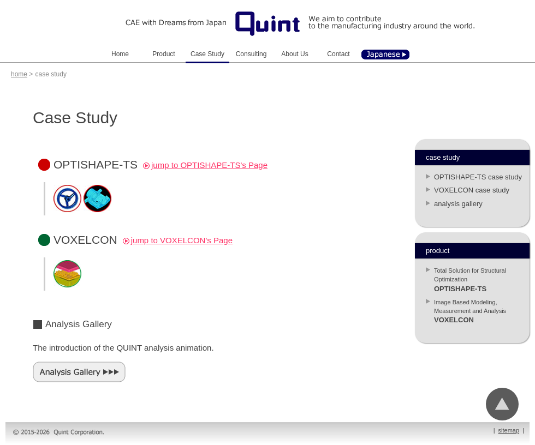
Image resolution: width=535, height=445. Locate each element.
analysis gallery (458, 204)
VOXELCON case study (471, 190)
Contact (338, 54)
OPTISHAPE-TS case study (478, 177)
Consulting (251, 54)
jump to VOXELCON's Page (178, 240)
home (19, 74)
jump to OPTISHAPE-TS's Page (205, 165)
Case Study (207, 54)
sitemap (509, 430)
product (437, 250)
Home (120, 54)
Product (163, 54)
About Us (294, 54)
